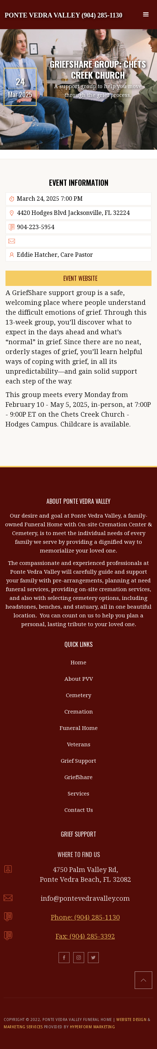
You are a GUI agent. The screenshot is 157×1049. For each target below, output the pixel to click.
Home (78, 662)
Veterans (78, 744)
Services (78, 793)
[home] (63, 14)
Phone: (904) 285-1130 (85, 917)
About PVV (78, 679)
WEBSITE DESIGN (131, 1020)
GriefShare (78, 777)
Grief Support (78, 761)
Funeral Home (79, 728)
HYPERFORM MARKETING (92, 1027)
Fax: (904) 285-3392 (85, 936)
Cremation (78, 711)
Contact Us (78, 810)
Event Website (80, 278)
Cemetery (78, 695)
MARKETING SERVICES (23, 1027)
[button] (146, 14)
